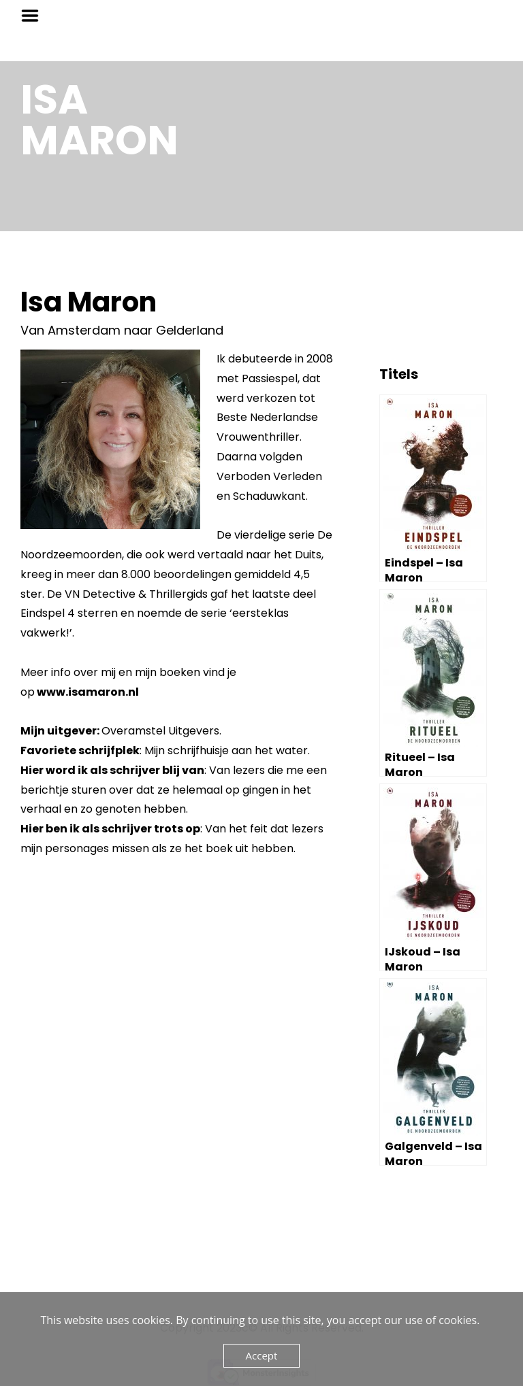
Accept (262, 1355)
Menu (34, 15)
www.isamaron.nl (88, 692)
